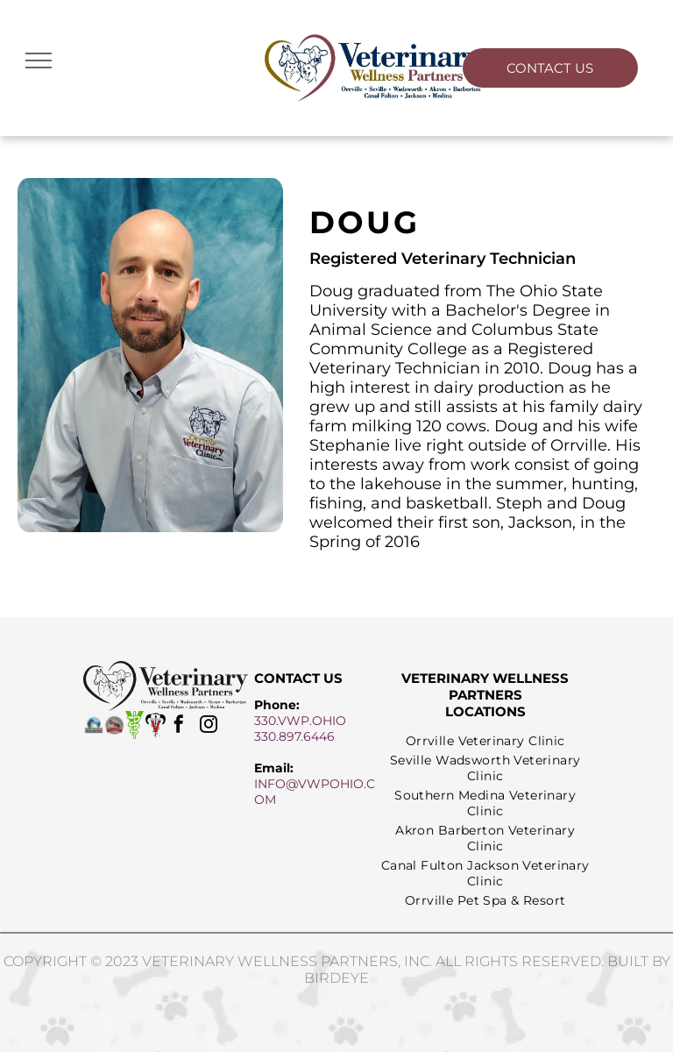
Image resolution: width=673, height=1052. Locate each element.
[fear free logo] (93, 725)
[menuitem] (485, 740)
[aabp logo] (155, 725)
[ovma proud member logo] (114, 725)
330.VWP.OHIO (300, 721)
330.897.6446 (294, 736)
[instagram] (208, 726)
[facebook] (179, 726)
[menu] (38, 60)
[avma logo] (134, 725)
